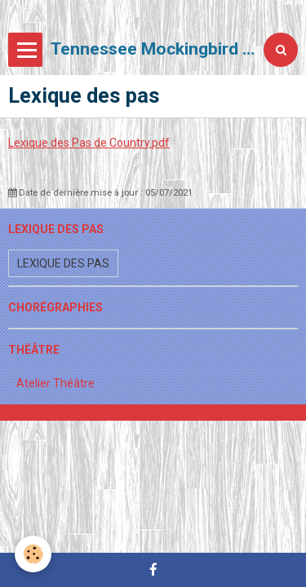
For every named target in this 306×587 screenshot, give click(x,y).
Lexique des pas (63, 263)
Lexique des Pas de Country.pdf (89, 142)
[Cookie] (33, 554)
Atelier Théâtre (55, 383)
